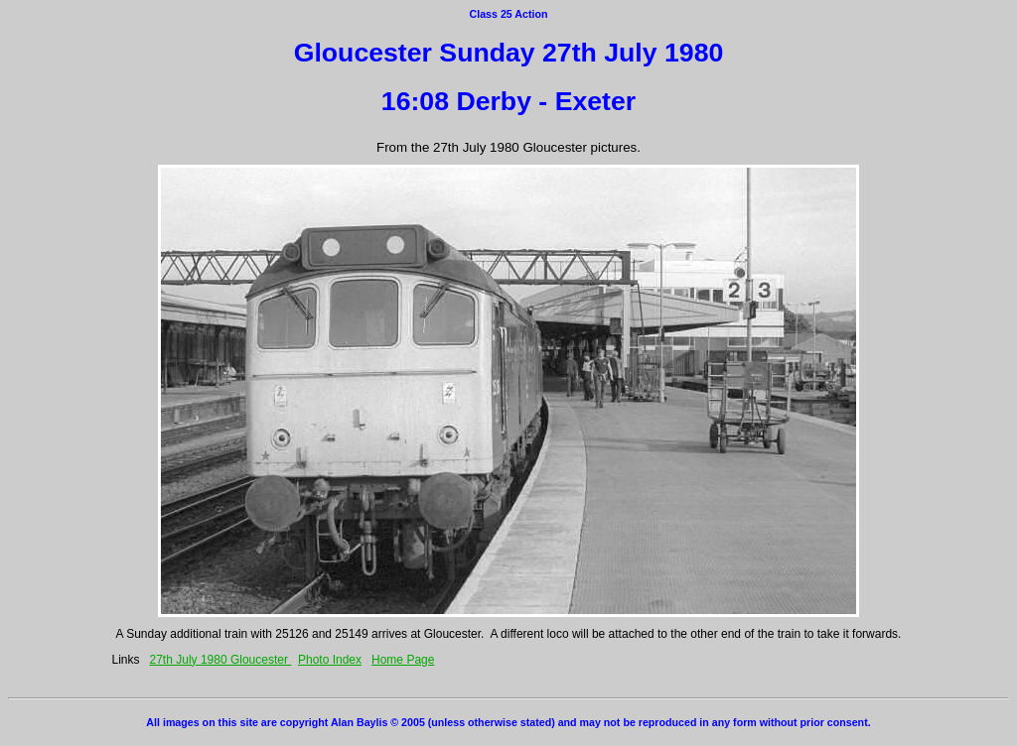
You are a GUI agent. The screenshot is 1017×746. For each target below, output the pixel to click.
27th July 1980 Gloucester (221, 660)
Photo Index (330, 660)
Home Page (402, 660)
